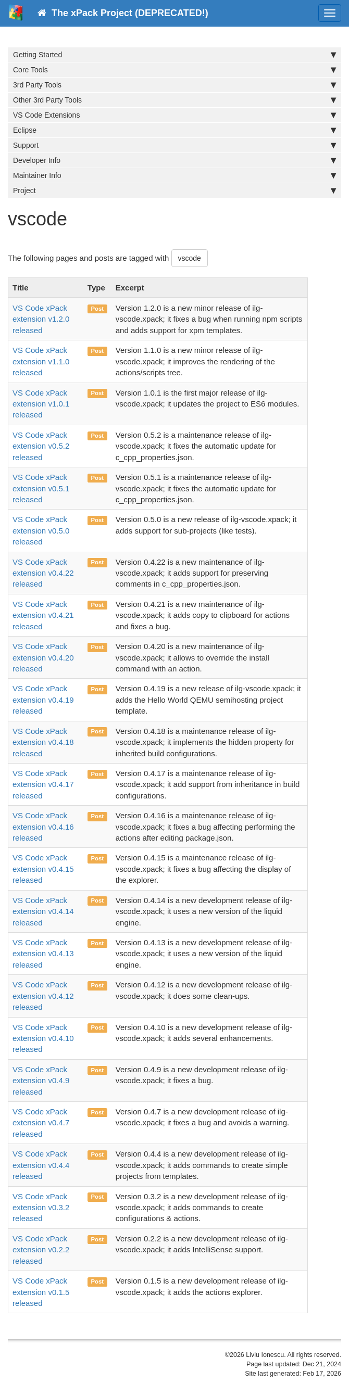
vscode (189, 258)
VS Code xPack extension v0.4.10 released (43, 1038)
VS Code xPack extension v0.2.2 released (41, 1249)
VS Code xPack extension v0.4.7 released (41, 1122)
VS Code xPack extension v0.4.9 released (41, 1080)
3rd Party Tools (174, 85)
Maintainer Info (174, 175)
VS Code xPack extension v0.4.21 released (43, 615)
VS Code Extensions (174, 115)
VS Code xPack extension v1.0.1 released (41, 404)
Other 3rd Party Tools (174, 100)
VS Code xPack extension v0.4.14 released (43, 911)
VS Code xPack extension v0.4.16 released (43, 826)
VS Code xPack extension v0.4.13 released (43, 953)
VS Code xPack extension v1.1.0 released (41, 361)
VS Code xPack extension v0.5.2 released (41, 446)
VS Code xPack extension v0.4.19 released (43, 699)
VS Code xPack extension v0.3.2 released (41, 1207)
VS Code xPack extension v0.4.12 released (43, 995)
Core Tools (174, 70)
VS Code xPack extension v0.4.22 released (43, 573)
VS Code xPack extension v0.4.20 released (43, 657)
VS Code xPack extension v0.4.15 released (43, 868)
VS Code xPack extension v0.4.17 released (43, 784)
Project (174, 190)
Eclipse (174, 130)
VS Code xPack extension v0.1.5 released (41, 1291)
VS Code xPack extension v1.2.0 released (41, 319)
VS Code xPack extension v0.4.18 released (43, 742)
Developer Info (174, 160)
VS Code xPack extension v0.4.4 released (41, 1164)
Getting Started (174, 54)
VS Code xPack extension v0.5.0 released (41, 530)
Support (174, 145)
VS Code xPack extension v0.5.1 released (41, 488)
